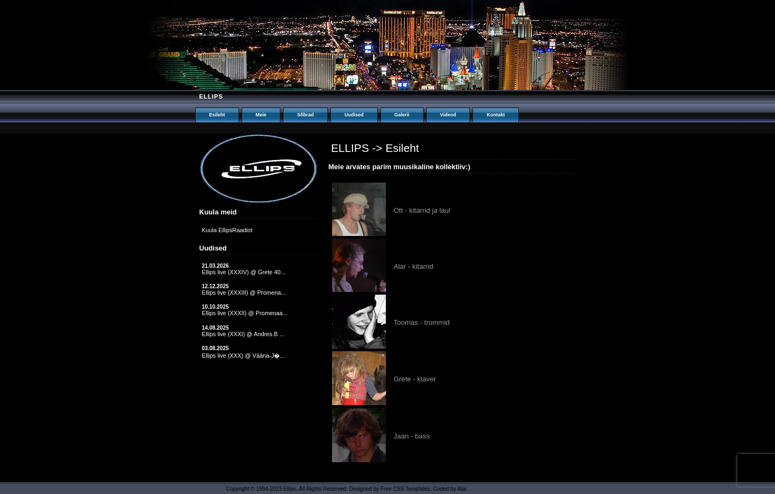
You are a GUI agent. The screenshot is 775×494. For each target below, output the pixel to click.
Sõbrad (305, 114)
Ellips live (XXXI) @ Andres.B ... (243, 334)
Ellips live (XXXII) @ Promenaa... (244, 313)
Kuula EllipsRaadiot (227, 230)
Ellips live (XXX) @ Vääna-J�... (243, 355)
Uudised (354, 114)
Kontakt (496, 114)
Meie (261, 114)
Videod (448, 114)
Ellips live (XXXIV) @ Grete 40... (243, 272)
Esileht (217, 114)
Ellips (211, 96)
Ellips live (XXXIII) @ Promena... (244, 292)
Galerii (402, 114)
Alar (462, 489)
